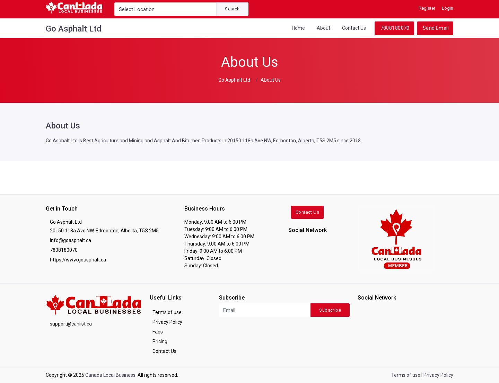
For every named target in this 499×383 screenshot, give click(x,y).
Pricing (159, 341)
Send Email (436, 28)
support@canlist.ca (71, 324)
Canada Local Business (110, 375)
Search (232, 8)
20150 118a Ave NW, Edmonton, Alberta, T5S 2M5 (104, 230)
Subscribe (330, 310)
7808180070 (395, 28)
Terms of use (167, 312)
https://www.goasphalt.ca (78, 259)
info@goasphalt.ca (70, 240)
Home (298, 28)
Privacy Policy (167, 322)
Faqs (157, 332)
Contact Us (354, 28)
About (323, 28)
